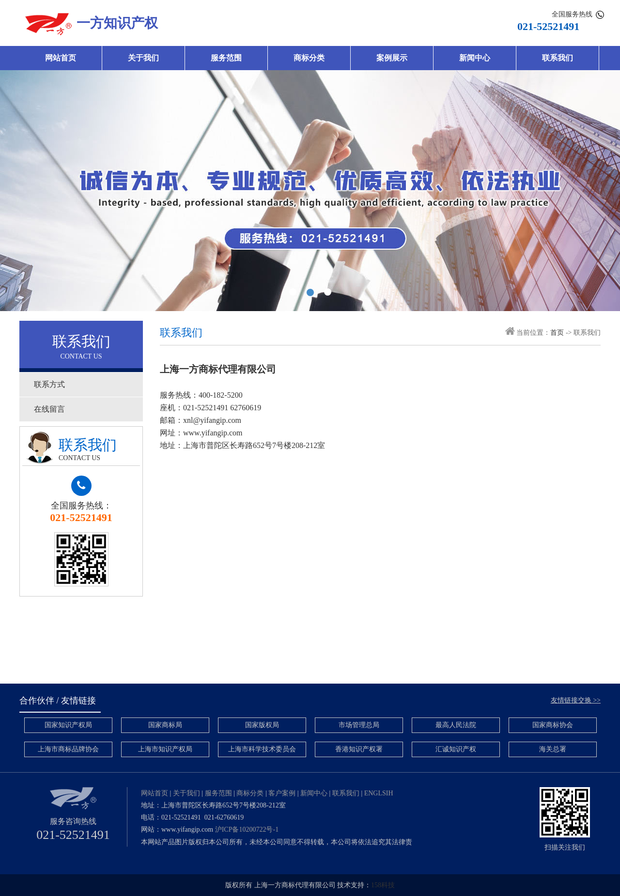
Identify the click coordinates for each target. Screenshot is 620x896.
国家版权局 (262, 725)
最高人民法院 (455, 725)
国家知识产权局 (68, 725)
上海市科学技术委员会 (262, 749)
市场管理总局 (359, 725)
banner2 (310, 190)
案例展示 (391, 58)
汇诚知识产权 (455, 749)
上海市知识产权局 (165, 749)
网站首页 (60, 58)
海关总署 (552, 749)
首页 (557, 332)
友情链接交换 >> (576, 700)
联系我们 (557, 58)
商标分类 (309, 58)
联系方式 (49, 384)
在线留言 (49, 409)
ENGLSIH (378, 793)
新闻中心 (474, 58)
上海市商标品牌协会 (68, 749)
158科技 (383, 885)
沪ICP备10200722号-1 (247, 829)
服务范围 (226, 58)
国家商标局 (165, 725)
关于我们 (143, 58)
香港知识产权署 (359, 749)
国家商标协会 (552, 725)
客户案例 (281, 793)
